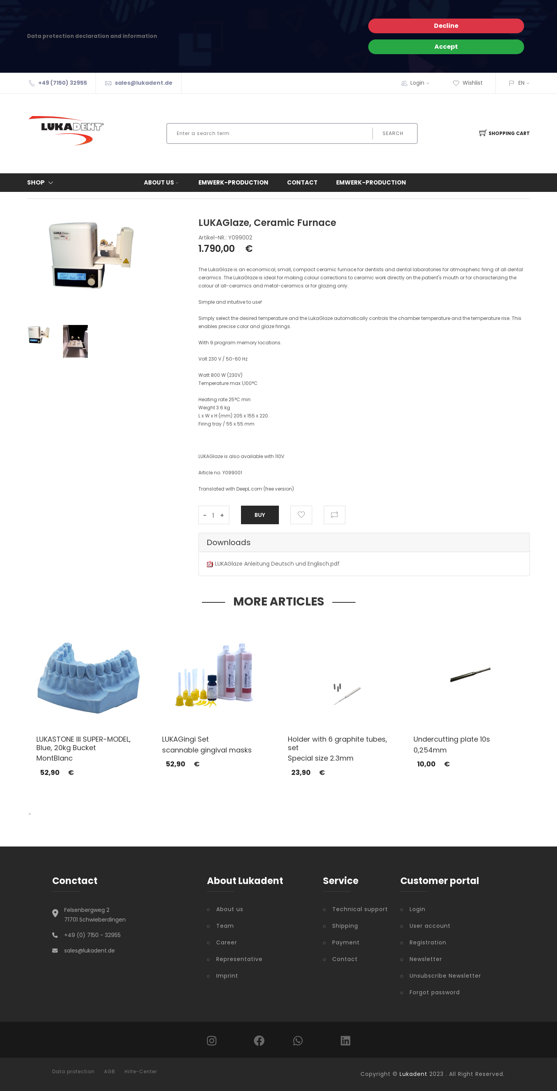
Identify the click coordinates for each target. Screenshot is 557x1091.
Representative (239, 959)
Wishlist (468, 83)
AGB (109, 1071)
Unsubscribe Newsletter (445, 976)
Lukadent (413, 1074)
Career (226, 942)
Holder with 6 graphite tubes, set (337, 743)
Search (393, 133)
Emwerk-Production (233, 182)
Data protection (73, 1071)
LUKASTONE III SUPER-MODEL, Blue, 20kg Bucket (83, 743)
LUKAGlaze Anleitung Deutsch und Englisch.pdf (277, 564)
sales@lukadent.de (144, 83)
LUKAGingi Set (185, 739)
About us (162, 182)
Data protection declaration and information (92, 36)
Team (225, 926)
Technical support (360, 909)
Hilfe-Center (141, 1071)
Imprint (227, 976)
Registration (428, 942)
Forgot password (435, 992)
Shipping (345, 926)
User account (430, 926)
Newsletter (426, 959)
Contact (302, 182)
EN (521, 83)
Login (422, 83)
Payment (346, 942)
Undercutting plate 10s (451, 739)
